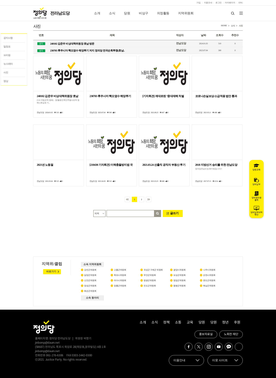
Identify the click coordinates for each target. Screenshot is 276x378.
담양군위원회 (90, 275)
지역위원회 (186, 13)
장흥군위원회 (120, 285)
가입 (198, 2)
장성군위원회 (90, 285)
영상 (6, 81)
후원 (237, 323)
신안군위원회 (90, 280)
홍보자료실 (206, 334)
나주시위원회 (209, 270)
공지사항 (8, 38)
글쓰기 (174, 213)
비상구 (143, 13)
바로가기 (51, 271)
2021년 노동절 (45, 164)
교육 (190, 323)
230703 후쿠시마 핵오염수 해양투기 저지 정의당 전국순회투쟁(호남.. (87, 50)
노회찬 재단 (231, 334)
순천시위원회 (209, 275)
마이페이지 (230, 2)
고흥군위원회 (120, 270)
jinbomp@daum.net (47, 342)
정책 (166, 323)
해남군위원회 (209, 285)
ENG (241, 2)
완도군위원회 (209, 280)
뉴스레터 (8, 64)
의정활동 (163, 13)
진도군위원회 (150, 285)
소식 (112, 13)
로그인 (218, 2)
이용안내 (208, 2)
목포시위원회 (120, 275)
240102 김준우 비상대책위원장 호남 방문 (72, 43)
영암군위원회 (179, 280)
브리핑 (7, 55)
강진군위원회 (90, 270)
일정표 (7, 46)
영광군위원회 (150, 280)
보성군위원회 (179, 275)
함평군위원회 (179, 285)
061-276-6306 (54, 355)
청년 (225, 323)
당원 (127, 13)
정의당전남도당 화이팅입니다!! (208, 169)
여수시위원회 (120, 280)
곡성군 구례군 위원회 (153, 270)
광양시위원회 (179, 270)
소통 (178, 323)
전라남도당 (60, 13)
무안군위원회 (150, 275)
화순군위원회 (90, 291)
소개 (97, 13)
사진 (6, 72)
